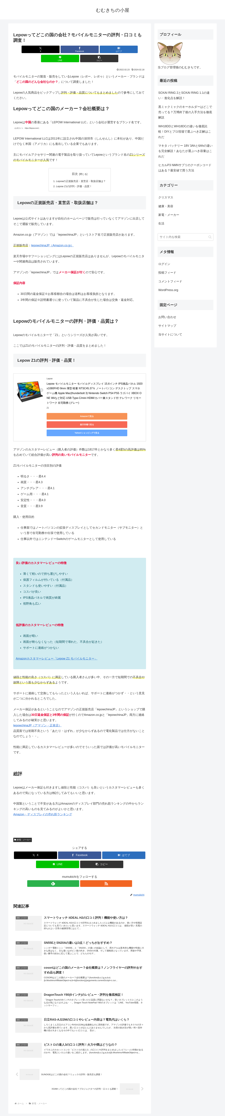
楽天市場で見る (93, 408)
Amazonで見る (62, 408)
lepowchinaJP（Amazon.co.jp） (52, 237)
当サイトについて (170, 334)
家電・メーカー (22, 815)
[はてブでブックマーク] (79, 49)
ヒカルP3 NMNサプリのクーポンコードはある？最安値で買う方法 (184, 167)
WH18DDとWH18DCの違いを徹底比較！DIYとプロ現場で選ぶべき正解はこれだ (184, 132)
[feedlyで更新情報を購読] (76, 858)
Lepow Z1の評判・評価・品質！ (73, 177)
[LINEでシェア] (101, 49)
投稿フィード (167, 272)
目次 (75, 164)
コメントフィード (170, 281)
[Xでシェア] (35, 49)
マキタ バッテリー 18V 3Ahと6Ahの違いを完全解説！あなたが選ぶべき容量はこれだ (185, 151)
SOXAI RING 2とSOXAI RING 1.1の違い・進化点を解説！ (184, 95)
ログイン (164, 264)
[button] (124, 49)
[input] (185, 237)
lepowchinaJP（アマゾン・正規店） (37, 700)
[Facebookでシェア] (57, 49)
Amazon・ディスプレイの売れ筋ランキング (42, 789)
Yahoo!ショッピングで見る (124, 408)
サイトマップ (167, 325)
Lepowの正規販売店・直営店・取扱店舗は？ (81, 172)
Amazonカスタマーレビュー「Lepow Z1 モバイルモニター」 (56, 633)
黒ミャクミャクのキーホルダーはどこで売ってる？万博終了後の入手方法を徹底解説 (185, 112)
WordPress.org (168, 290)
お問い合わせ (167, 317)
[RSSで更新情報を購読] (83, 858)
